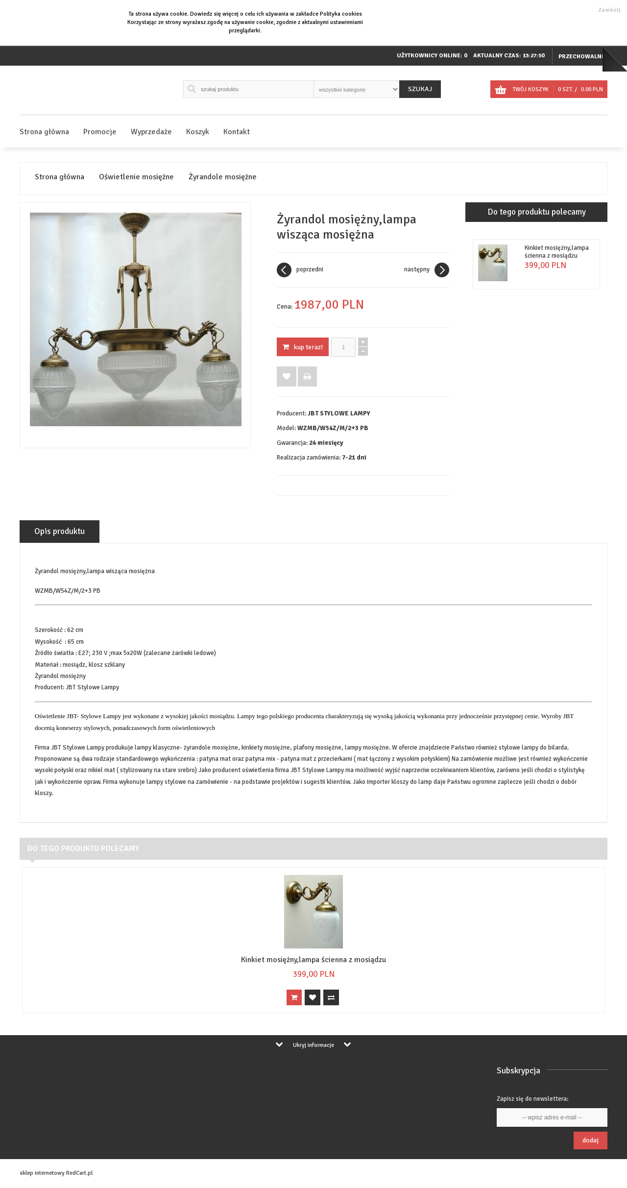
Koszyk (197, 132)
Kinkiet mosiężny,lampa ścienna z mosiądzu (557, 252)
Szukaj (420, 89)
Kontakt (236, 132)
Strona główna (44, 132)
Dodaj (590, 1140)
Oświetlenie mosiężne (136, 177)
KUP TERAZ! (303, 347)
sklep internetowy (42, 1173)
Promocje (100, 132)
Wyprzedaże (151, 132)
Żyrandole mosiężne (223, 177)
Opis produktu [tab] (59, 531)
